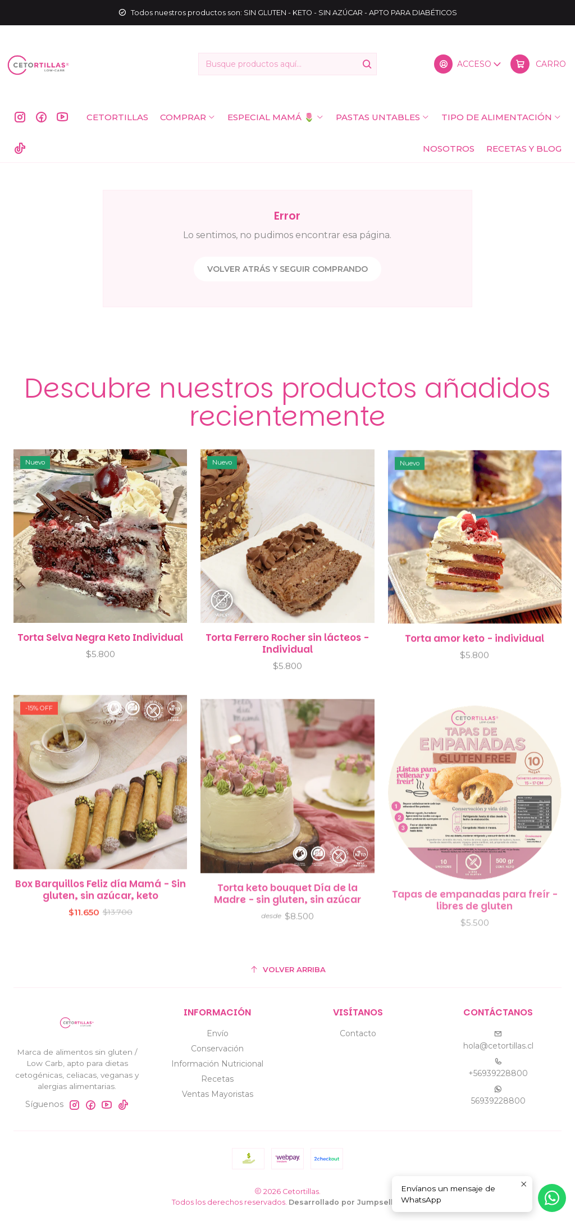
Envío (218, 1033)
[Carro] (538, 64)
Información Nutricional (217, 1064)
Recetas (217, 1079)
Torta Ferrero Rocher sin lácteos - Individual (287, 671)
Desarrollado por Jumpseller (345, 1202)
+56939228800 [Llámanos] (498, 1068)
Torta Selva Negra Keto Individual (100, 654)
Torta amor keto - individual (474, 681)
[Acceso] (468, 64)
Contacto (358, 1033)
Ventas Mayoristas (217, 1094)
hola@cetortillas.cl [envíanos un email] (498, 1040)
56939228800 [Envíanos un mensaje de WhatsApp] (498, 1095)
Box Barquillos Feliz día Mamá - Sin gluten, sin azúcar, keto (100, 941)
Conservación (217, 1049)
